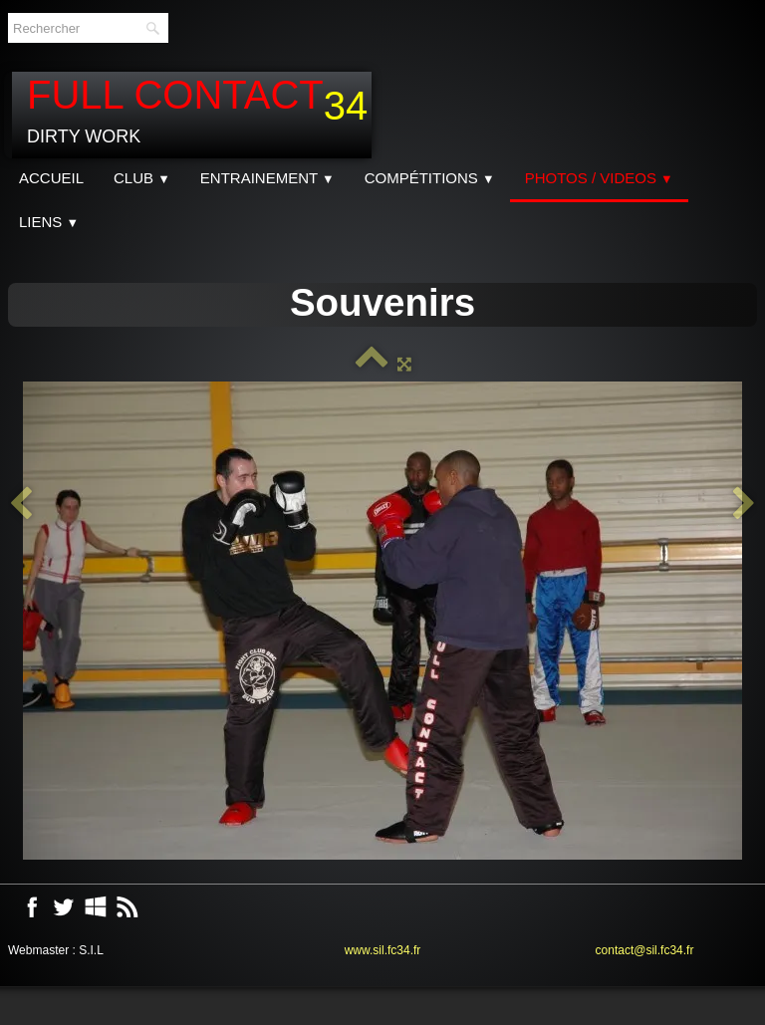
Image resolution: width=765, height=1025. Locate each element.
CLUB (142, 177)
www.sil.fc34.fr (383, 950)
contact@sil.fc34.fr (645, 950)
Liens (49, 221)
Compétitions (430, 177)
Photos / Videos (599, 177)
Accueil (51, 177)
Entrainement (267, 177)
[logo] (192, 115)
